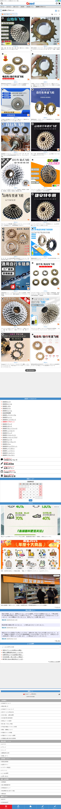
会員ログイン (5, 764)
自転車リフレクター (9, 455)
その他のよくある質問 (54, 661)
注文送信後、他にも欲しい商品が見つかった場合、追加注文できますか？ (13, 657)
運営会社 (4, 793)
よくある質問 (5, 773)
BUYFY (3, 799)
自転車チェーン (7, 417)
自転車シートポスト (9, 448)
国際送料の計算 (5, 753)
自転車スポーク (7, 426)
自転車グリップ (7, 433)
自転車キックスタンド (9, 419)
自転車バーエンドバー (9, 435)
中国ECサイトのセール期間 (8, 735)
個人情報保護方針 (6, 785)
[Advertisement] (30, 385)
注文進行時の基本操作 (7, 718)
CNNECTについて (6, 703)
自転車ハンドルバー (9, 430)
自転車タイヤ (7, 401)
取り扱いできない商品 (7, 723)
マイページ (4, 770)
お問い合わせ (5, 776)
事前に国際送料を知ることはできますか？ (13, 652)
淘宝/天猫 (4, 14)
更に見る (58, 641)
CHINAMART (5, 802)
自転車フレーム (7, 410)
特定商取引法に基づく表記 (8, 790)
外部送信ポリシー (6, 787)
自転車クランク (7, 424)
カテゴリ (4, 744)
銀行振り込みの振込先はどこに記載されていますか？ (13, 659)
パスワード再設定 (6, 767)
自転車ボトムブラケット (10, 446)
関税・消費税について (7, 729)
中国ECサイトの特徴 (7, 732)
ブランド (4, 747)
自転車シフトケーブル (9, 415)
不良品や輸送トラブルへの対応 (9, 726)
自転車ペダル (7, 406)
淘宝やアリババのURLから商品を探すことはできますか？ (13, 650)
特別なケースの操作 (6, 720)
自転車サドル (7, 408)
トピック (58, 607)
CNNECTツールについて (8, 709)
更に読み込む (30, 370)
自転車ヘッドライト (9, 450)
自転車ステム (7, 444)
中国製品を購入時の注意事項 (9, 738)
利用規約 (4, 782)
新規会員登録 (5, 761)
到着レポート (5, 755)
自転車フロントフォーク (10, 428)
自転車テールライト (9, 453)
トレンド (4, 750)
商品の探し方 (5, 706)
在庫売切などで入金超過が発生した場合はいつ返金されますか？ (13, 654)
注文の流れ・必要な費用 (8, 715)
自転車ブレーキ (7, 439)
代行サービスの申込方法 (8, 712)
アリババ (13, 14)
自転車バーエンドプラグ (10, 437)
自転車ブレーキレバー (9, 442)
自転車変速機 (7, 413)
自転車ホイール (7, 404)
